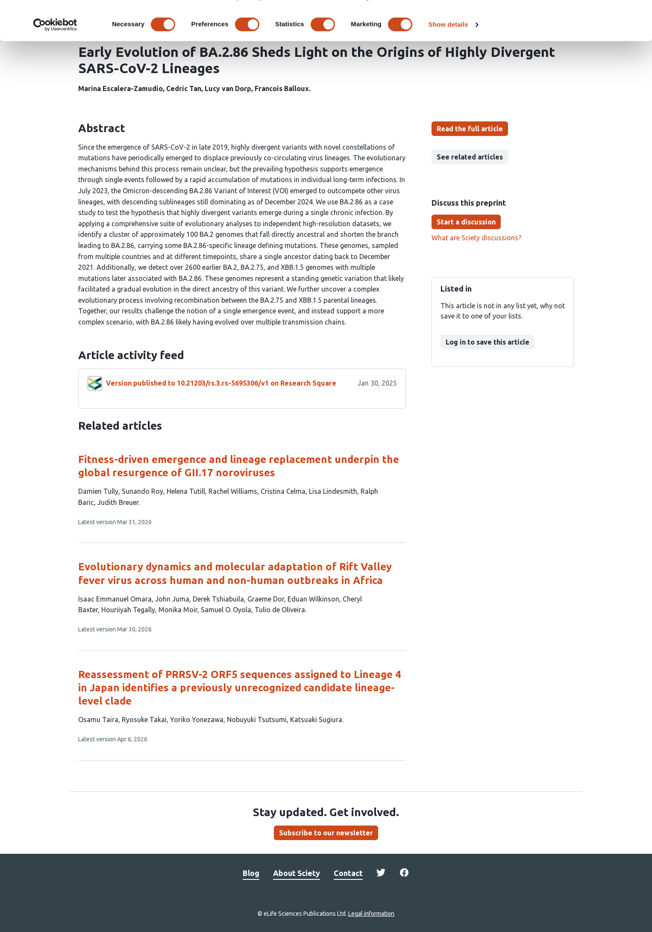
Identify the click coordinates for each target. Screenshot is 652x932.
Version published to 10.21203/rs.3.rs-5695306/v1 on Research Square (221, 383)
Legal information (371, 913)
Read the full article (470, 129)
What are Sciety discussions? (476, 238)
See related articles (470, 157)
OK (559, 20)
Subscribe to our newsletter (326, 833)
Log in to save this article (487, 342)
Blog (251, 873)
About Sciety (296, 873)
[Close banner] (639, 13)
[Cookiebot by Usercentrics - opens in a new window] (55, 59)
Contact (348, 873)
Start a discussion (466, 222)
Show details (448, 58)
